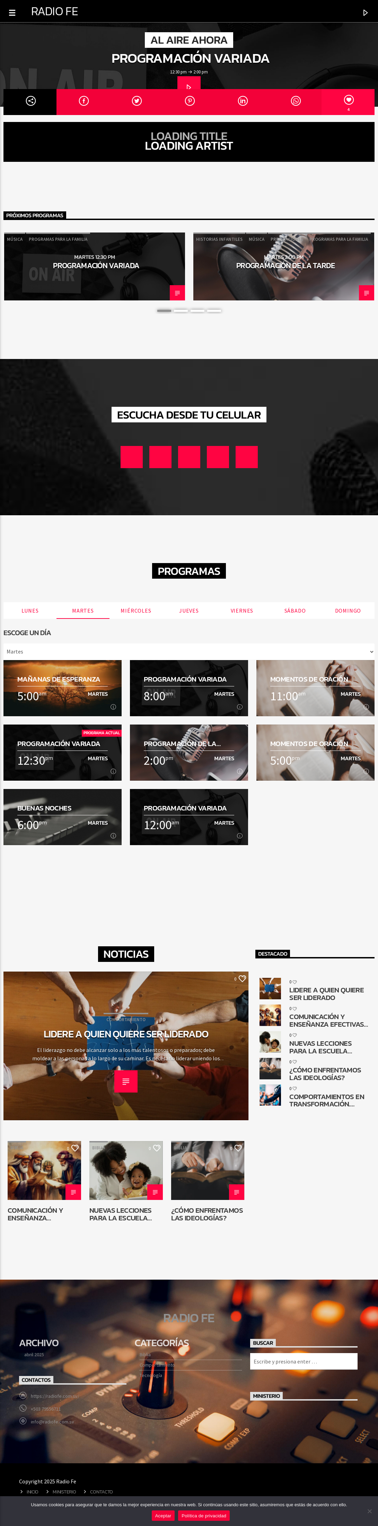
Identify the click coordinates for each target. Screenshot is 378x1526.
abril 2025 (34, 1354)
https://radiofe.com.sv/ (55, 1396)
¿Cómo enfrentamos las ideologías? (207, 1214)
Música (15, 239)
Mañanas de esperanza (58, 679)
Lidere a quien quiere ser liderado (126, 1034)
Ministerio (64, 1492)
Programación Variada (191, 57)
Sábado (295, 610)
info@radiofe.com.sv (52, 1422)
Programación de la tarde (285, 265)
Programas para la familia (58, 239)
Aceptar (163, 1515)
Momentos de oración (309, 679)
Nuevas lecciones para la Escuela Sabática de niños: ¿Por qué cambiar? (122, 1214)
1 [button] (164, 311)
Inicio (32, 1492)
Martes (83, 610)
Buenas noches (44, 808)
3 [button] (197, 311)
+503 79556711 (46, 1409)
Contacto (101, 1492)
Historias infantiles (219, 239)
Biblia (16, 1148)
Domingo (348, 610)
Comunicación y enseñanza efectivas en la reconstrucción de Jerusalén (42, 1214)
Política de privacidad (204, 1515)
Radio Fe (54, 11)
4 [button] (214, 311)
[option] (94, 266)
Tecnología (151, 1375)
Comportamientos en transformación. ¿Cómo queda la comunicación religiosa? (326, 1100)
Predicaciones (287, 239)
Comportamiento (157, 1365)
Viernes (242, 610)
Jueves (189, 610)
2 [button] (181, 311)
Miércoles (136, 610)
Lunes (30, 610)
